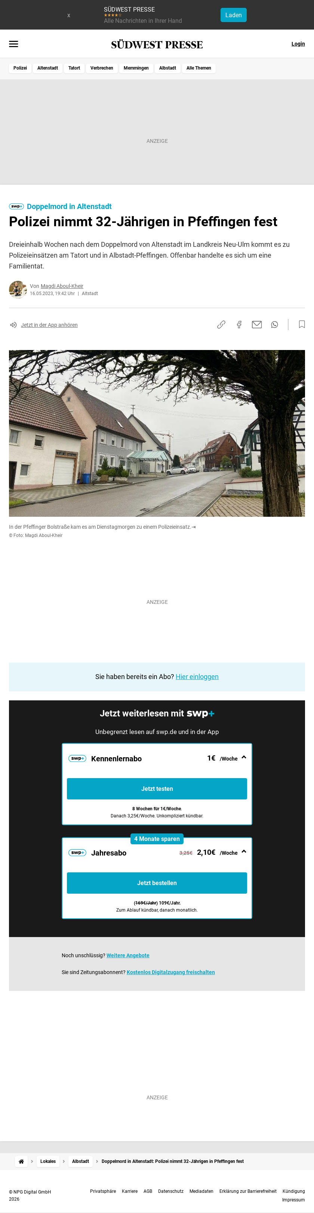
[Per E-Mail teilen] (257, 324)
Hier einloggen (197, 677)
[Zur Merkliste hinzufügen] (300, 324)
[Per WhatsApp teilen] (274, 324)
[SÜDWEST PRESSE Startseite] (157, 44)
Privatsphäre (103, 1191)
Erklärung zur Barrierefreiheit (248, 1191)
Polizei (20, 68)
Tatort (74, 68)
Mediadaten (201, 1191)
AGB (148, 1191)
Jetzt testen (157, 788)
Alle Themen (199, 68)
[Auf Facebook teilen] (239, 324)
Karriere (130, 1191)
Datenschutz (171, 1191)
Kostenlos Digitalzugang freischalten (171, 972)
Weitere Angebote (128, 955)
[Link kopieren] (221, 324)
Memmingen (136, 68)
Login (298, 44)
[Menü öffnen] (13, 44)
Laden (233, 15)
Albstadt (167, 68)
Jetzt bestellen (157, 883)
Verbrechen (101, 68)
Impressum (293, 1200)
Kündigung (294, 1191)
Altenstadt (47, 68)
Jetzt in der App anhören (49, 325)
